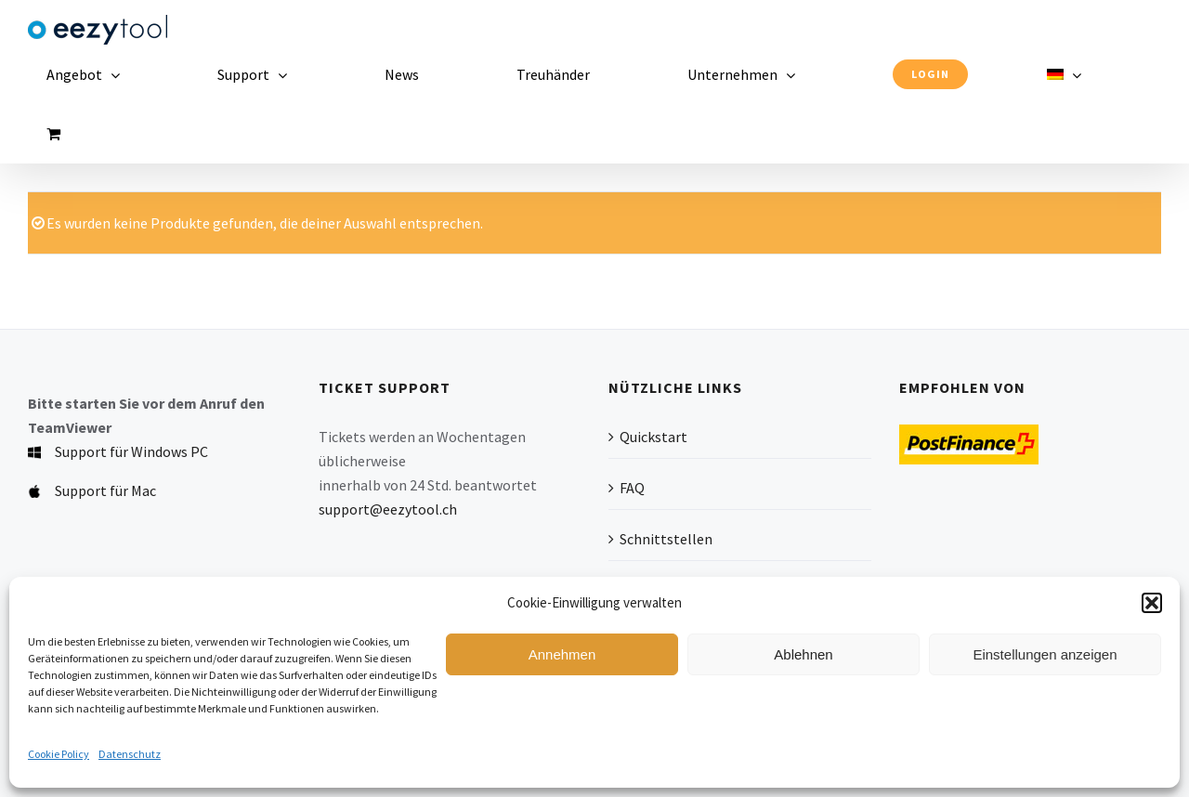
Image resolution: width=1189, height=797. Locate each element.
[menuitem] (1071, 74)
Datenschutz (129, 754)
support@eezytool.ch (388, 509)
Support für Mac (105, 490)
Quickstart (653, 436)
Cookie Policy (58, 754)
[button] (1152, 603)
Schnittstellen (666, 538)
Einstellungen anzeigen (1045, 654)
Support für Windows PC (131, 451)
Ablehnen (803, 654)
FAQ (632, 487)
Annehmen (562, 654)
